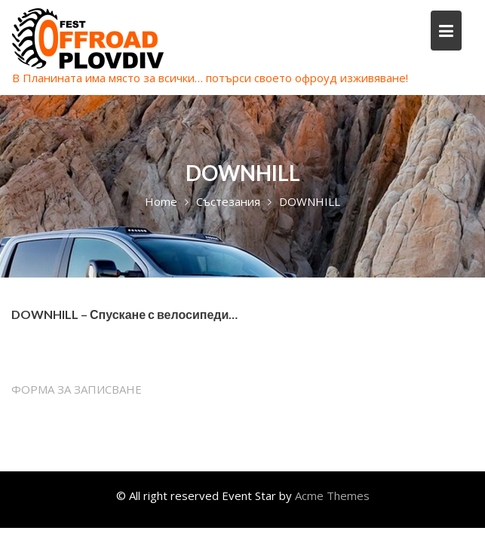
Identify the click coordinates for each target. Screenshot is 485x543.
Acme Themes (332, 495)
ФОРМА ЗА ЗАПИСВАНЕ (76, 389)
